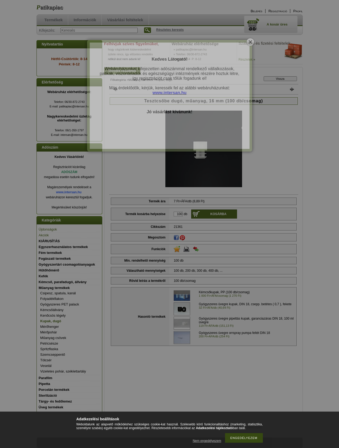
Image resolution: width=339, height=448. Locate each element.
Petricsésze (49, 343)
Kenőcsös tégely (53, 315)
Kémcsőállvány (51, 310)
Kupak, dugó (50, 321)
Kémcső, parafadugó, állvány (63, 282)
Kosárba (218, 214)
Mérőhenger (49, 327)
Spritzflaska (49, 349)
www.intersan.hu (69, 192)
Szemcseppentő (52, 355)
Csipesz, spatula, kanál (58, 293)
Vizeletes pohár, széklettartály (63, 371)
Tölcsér (46, 360)
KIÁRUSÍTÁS (49, 241)
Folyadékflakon (51, 299)
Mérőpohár (48, 332)
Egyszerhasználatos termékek (63, 247)
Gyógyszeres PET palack (59, 304)
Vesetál (46, 366)
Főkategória (118, 79)
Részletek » (247, 59)
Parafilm (45, 378)
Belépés (256, 11)
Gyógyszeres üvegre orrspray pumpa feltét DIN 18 (234, 333)
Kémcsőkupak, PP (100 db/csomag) (224, 292)
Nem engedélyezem (207, 441)
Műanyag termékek (140, 79)
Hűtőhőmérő (49, 270)
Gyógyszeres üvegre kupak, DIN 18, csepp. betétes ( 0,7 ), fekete (245, 304)
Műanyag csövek (53, 338)
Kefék (43, 276)
